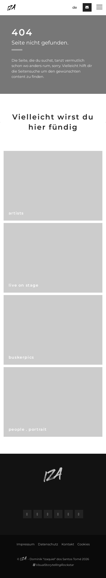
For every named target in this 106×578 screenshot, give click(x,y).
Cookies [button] (83, 544)
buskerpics (21, 357)
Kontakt (68, 544)
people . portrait (28, 429)
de (74, 7)
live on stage (24, 285)
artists (16, 213)
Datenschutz (48, 544)
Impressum (26, 544)
